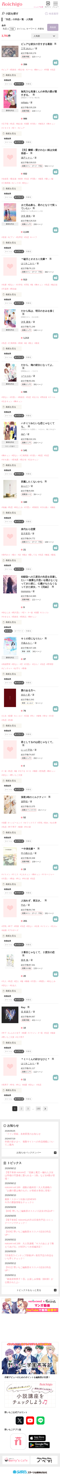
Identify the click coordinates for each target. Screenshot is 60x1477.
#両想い (42, 981)
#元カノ (35, 664)
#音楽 (4, 237)
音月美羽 (25, 533)
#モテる (21, 771)
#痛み (24, 555)
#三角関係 (6, 183)
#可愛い (33, 179)
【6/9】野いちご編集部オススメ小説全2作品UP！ (30, 1211)
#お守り (17, 668)
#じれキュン (25, 874)
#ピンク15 (16, 183)
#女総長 (5, 179)
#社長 (36, 926)
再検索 (53, 27)
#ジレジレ (44, 612)
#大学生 (19, 285)
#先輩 (4, 285)
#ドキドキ (6, 128)
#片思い (27, 507)
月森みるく (26, 643)
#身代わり (6, 555)
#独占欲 (19, 124)
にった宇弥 (26, 750)
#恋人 (16, 981)
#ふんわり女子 (14, 1033)
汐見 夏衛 (26, 216)
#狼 (31, 285)
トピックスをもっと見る (28, 1290)
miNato (24, 102)
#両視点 (23, 617)
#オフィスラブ (30, 823)
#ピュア (5, 70)
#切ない (25, 183)
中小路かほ (26, 853)
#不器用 (5, 289)
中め (23, 905)
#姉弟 (20, 179)
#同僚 (16, 926)
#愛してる (32, 555)
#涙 (19, 555)
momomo (25, 591)
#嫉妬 (52, 507)
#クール (29, 70)
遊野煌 (24, 801)
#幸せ (45, 716)
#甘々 (14, 128)
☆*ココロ (26, 376)
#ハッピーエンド (15, 823)
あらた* (24, 486)
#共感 (10, 720)
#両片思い (16, 612)
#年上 (18, 878)
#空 (21, 664)
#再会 (12, 878)
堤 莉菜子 (26, 1011)
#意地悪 (15, 460)
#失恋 (52, 70)
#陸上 (30, 343)
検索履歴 (51, 13)
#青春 (24, 668)
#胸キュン (38, 70)
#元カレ (54, 926)
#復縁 (52, 1033)
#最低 (53, 555)
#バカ (28, 771)
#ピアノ (11, 237)
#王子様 (5, 124)
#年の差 (27, 827)
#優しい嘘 (48, 179)
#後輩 (20, 827)
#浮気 (26, 285)
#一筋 (40, 1033)
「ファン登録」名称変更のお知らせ (23, 1134)
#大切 (51, 716)
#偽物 (26, 981)
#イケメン (6, 874)
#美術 (20, 343)
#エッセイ (18, 716)
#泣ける (35, 397)
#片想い (33, 124)
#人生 (4, 716)
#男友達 (43, 397)
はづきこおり (27, 263)
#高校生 (13, 70)
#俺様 (34, 771)
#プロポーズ (13, 930)
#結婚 (4, 930)
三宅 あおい (27, 48)
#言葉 (26, 716)
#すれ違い (6, 460)
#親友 (36, 343)
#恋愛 (10, 716)
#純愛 (24, 1033)
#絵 (25, 343)
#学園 (46, 70)
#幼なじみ (18, 507)
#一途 (30, 612)
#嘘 (15, 771)
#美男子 (5, 1085)
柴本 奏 (24, 960)
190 (38, 1108)
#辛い (32, 716)
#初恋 (40, 455)
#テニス (15, 874)
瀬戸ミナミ (26, 157)
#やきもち (6, 617)
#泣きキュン (7, 401)
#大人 (4, 981)
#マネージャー (48, 874)
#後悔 (38, 716)
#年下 (10, 926)
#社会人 (13, 985)
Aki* (23, 434)
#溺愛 (26, 124)
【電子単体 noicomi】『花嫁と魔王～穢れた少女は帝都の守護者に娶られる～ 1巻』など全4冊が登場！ (30, 1175)
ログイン (48, 7)
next (45, 1108)
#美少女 (21, 70)
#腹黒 (40, 179)
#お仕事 (53, 823)
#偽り (14, 555)
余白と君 (25, 695)
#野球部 (49, 664)
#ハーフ (33, 237)
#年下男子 (12, 827)
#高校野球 (6, 664)
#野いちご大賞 (16, 775)
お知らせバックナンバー (28, 1152)
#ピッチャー (7, 668)
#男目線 (13, 289)
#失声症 (19, 237)
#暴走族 (13, 179)
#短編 (4, 507)
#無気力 (41, 124)
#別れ (46, 823)
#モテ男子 (20, 1037)
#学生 (12, 1085)
